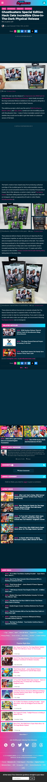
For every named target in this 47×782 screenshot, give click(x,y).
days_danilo (18, 110)
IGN (14, 765)
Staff (16, 632)
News (4, 8)
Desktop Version (24, 638)
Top (5, 632)
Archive (32, 635)
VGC (26, 765)
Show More (24, 734)
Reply (28, 459)
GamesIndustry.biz (35, 765)
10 (10, 531)
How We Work (24, 632)
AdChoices (13, 757)
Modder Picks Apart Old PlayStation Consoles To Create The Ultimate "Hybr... (24, 596)
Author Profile (20, 459)
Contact (40, 632)
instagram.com (12, 358)
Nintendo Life (11, 762)
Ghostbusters (11, 8)
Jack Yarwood (11, 26)
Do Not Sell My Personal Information (26, 757)
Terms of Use (16, 635)
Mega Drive (20, 8)
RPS (23, 768)
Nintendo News (6, 765)
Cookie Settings (41, 635)
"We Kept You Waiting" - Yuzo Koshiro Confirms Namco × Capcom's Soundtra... (24, 623)
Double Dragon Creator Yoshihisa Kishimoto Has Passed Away (24, 606)
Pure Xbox (30, 762)
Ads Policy (25, 635)
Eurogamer (20, 765)
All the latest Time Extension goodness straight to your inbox (23, 775)
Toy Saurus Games (11, 91)
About (11, 632)
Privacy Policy (5, 635)
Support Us (33, 632)
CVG (44, 765)
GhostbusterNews (7, 199)
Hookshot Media (11, 755)
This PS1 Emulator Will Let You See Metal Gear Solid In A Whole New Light (24, 612)
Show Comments (23, 470)
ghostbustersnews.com (27, 358)
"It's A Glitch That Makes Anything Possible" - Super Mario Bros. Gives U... (25, 574)
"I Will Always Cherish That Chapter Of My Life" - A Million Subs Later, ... (24, 590)
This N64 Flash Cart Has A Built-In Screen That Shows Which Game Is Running (23, 601)
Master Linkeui (6, 110)
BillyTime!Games (36, 108)
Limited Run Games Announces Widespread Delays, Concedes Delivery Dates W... (23, 617)
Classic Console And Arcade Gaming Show (31, 250)
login (25, 482)
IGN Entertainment (27, 755)
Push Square (21, 762)
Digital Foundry (39, 762)
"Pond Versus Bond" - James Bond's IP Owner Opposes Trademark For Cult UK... (24, 585)
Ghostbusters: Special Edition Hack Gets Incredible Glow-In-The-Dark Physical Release (23, 15)
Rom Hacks (28, 8)
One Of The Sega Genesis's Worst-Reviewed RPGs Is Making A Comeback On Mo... (23, 580)
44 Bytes (40, 755)
